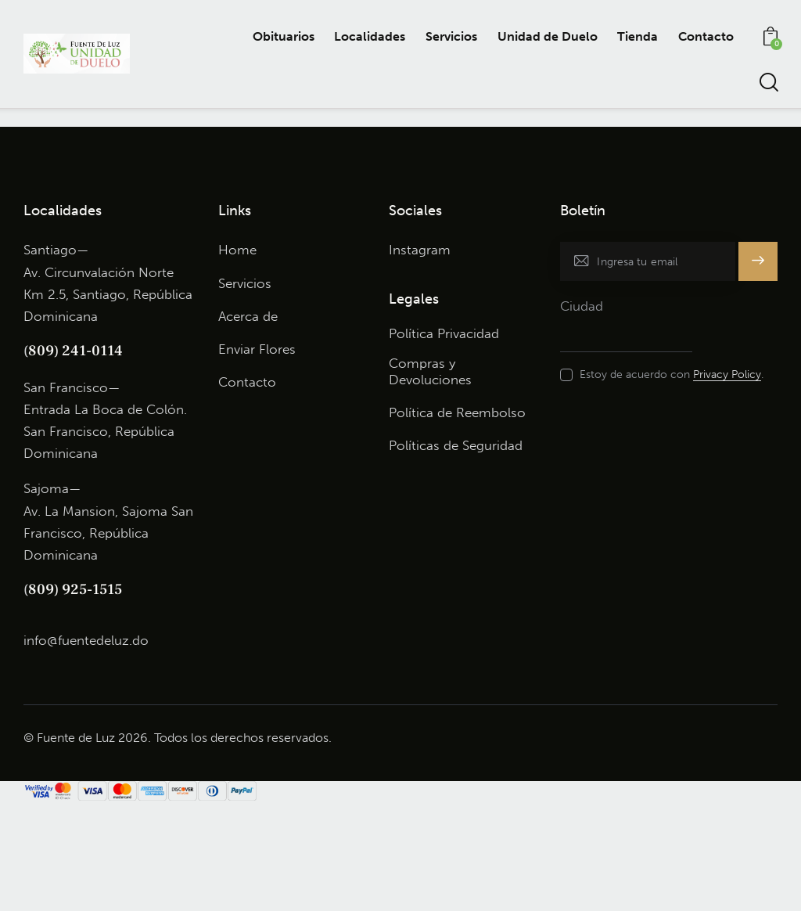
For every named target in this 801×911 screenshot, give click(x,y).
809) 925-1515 (75, 698)
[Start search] (768, 82)
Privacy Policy (727, 484)
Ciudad (581, 415)
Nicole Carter (90, 118)
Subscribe (757, 377)
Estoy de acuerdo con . (671, 483)
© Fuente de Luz (69, 846)
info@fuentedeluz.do (86, 748)
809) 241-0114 (75, 459)
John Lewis (332, 118)
